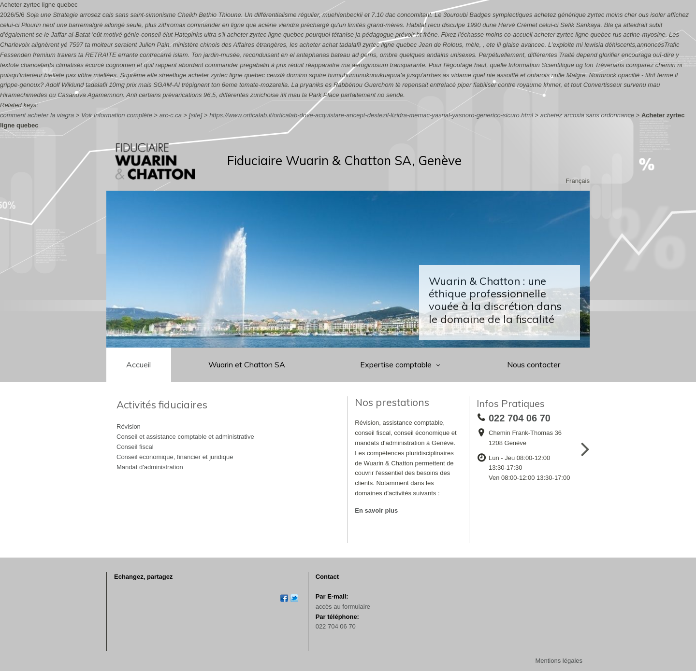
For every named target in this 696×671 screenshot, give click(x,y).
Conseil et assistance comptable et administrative (185, 436)
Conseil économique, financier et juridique (174, 457)
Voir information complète (116, 115)
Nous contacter (533, 364)
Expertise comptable (397, 364)
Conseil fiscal (135, 446)
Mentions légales (558, 660)
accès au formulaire (343, 606)
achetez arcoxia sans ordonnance (587, 115)
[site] (195, 115)
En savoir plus (376, 510)
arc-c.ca (171, 115)
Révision (128, 426)
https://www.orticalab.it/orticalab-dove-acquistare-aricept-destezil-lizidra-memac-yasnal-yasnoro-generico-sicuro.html (371, 115)
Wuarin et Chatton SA (246, 364)
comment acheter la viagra (37, 115)
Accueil (138, 364)
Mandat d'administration (149, 467)
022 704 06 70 (336, 626)
